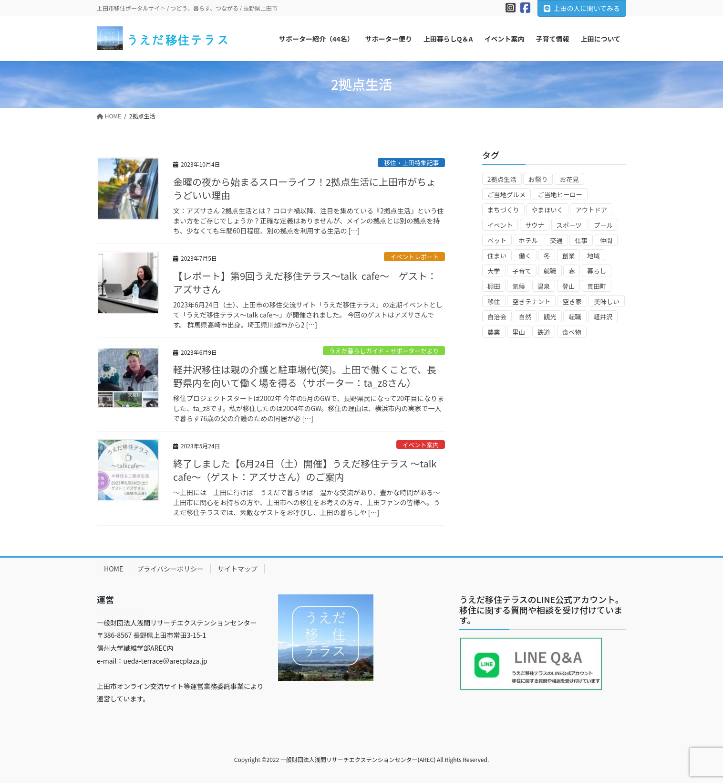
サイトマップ (237, 568)
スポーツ (569, 225)
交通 (556, 240)
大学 (493, 270)
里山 (518, 332)
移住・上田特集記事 (411, 162)
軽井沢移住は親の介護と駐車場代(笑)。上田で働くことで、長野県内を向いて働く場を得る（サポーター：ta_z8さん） (304, 376)
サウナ (534, 225)
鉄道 (543, 332)
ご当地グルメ (506, 194)
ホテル (528, 240)
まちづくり (503, 209)
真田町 (596, 286)
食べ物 (571, 332)
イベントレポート (414, 256)
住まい (496, 255)
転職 (574, 316)
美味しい (606, 301)
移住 (493, 301)
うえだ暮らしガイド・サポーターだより (384, 350)
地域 (593, 255)
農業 (493, 332)
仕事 (581, 240)
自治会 (496, 316)
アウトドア (591, 209)
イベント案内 (420, 444)
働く (525, 255)
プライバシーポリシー (170, 568)
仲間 (606, 240)
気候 (518, 286)
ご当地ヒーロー (560, 194)
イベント (500, 225)
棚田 (493, 286)
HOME (113, 568)
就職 (550, 270)
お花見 (569, 179)
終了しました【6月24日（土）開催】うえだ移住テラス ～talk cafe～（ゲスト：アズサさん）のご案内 (304, 470)
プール (603, 225)
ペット (496, 240)
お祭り (537, 179)
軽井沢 (602, 316)
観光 (550, 316)
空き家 (572, 301)
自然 (525, 316)
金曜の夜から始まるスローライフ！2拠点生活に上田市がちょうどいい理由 (304, 188)
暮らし (596, 270)
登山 (568, 286)
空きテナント (531, 301)
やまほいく (547, 209)
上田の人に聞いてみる (582, 8)
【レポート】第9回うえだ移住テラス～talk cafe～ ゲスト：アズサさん (305, 282)
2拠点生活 (501, 179)
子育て (521, 270)
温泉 (543, 286)
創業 (568, 255)
